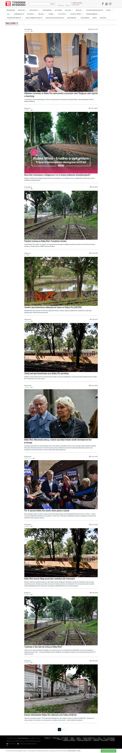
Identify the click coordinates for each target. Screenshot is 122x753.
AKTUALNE (58, 10)
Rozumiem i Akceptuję (108, 751)
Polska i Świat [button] (76, 14)
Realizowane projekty (34, 18)
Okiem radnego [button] (92, 14)
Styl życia (78, 739)
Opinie (72, 739)
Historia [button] (31, 14)
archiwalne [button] (72, 18)
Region (79, 738)
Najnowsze (11, 10)
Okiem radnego (98, 739)
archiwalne (96, 740)
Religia (66, 739)
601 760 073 (11, 743)
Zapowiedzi (85, 18)
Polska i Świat (87, 739)
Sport (99, 738)
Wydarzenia (47, 10)
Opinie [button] (52, 14)
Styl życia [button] (62, 14)
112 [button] (9, 14)
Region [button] (79, 10)
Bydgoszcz (48, 738)
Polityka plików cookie (73, 750)
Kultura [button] (69, 10)
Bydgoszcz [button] (35, 10)
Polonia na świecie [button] (15, 18)
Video (94, 18)
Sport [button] (109, 10)
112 (104, 738)
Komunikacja (19, 14)
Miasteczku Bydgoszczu (55, 18)
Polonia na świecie (110, 739)
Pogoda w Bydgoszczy (94, 10)
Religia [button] (41, 14)
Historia (60, 739)
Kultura (72, 738)
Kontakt (103, 18)
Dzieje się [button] (22, 10)
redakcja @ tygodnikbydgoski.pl (27, 743)
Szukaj (52, 4)
